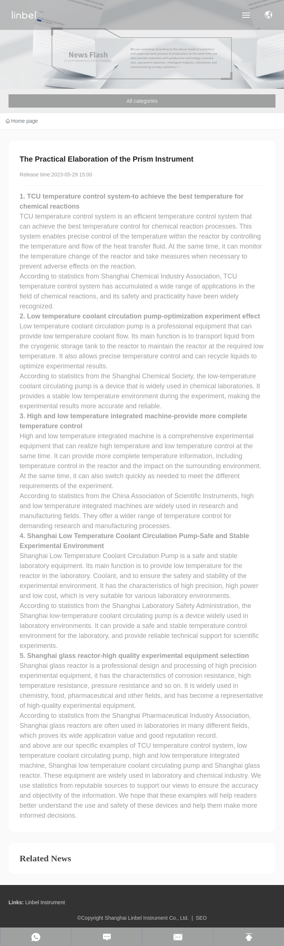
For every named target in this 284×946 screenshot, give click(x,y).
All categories (142, 101)
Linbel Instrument (45, 902)
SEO (201, 918)
